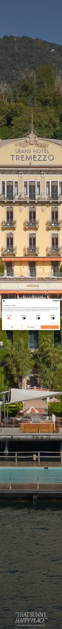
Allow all (50, 327)
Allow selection (31, 327)
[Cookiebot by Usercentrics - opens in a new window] (53, 301)
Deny (12, 327)
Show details (54, 323)
